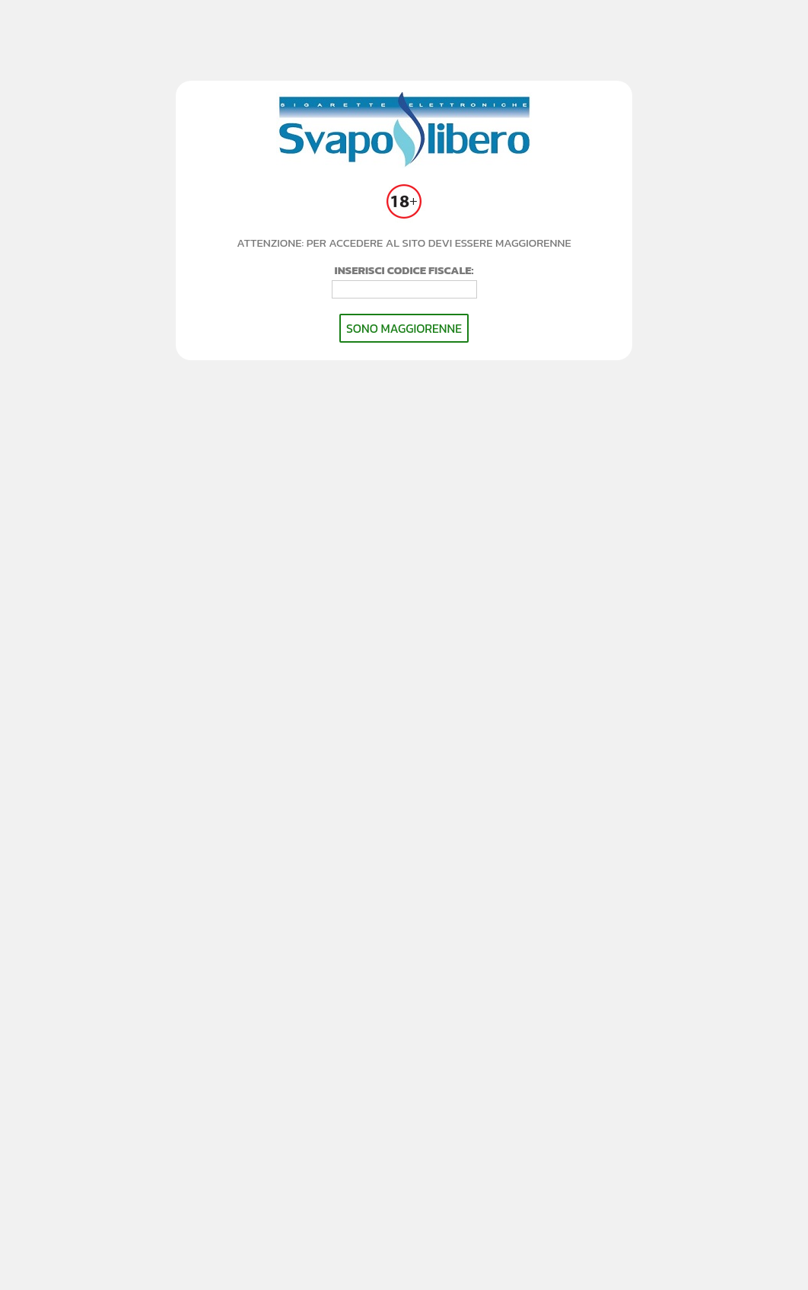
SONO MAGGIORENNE (404, 328)
